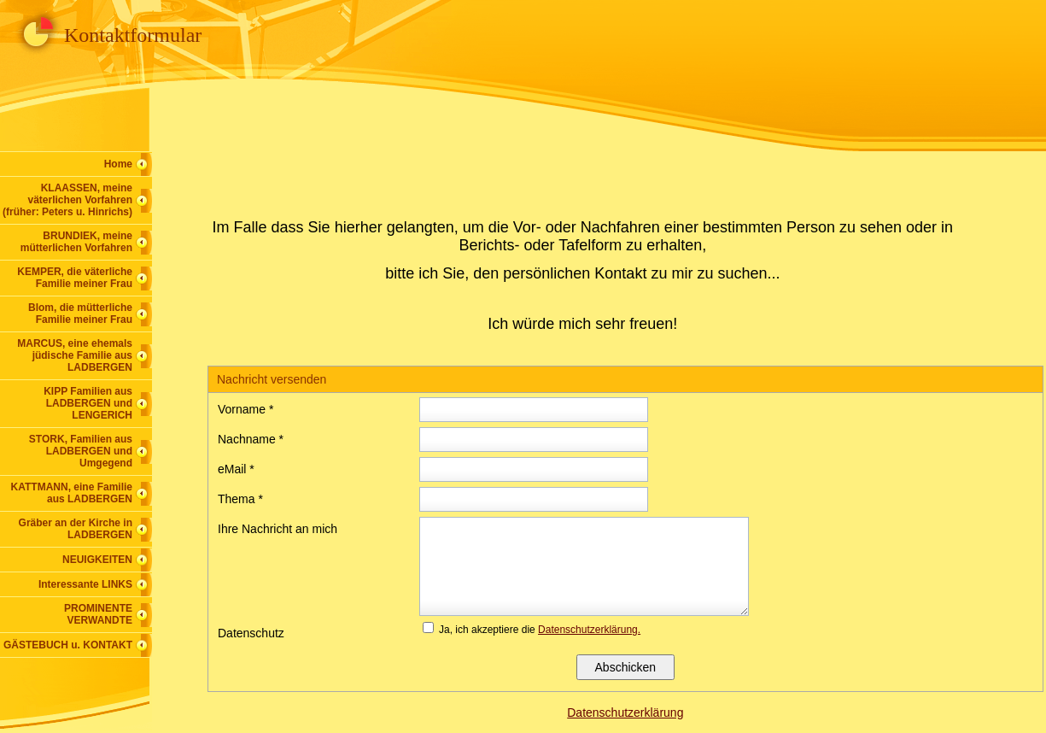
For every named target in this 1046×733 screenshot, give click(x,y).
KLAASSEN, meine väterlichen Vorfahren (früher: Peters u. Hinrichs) (67, 200)
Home (118, 164)
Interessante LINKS (85, 584)
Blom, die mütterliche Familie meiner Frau (80, 313)
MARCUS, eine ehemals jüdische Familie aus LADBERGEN (74, 355)
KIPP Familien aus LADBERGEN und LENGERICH (88, 403)
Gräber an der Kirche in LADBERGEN (75, 529)
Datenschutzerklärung (625, 712)
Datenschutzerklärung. (589, 630)
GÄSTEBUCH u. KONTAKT (67, 645)
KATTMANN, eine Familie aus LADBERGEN (71, 493)
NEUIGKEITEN (97, 560)
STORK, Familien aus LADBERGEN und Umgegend (80, 451)
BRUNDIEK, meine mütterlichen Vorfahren (76, 242)
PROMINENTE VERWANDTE (98, 614)
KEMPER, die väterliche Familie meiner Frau (74, 278)
